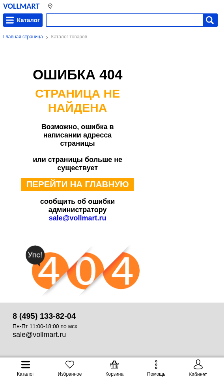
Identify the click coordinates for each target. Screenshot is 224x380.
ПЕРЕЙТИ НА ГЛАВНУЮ (77, 184)
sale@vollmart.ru (77, 218)
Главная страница (23, 37)
